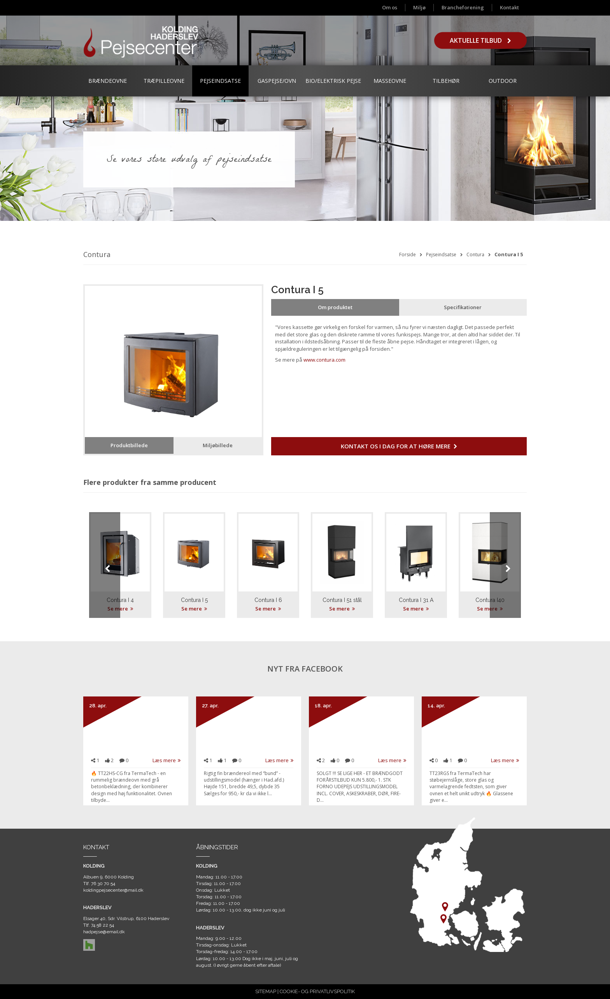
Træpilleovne (164, 80)
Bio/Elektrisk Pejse (333, 80)
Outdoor (503, 80)
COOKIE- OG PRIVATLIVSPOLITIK (317, 991)
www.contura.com (324, 359)
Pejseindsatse (220, 80)
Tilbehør (446, 80)
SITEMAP (265, 991)
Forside (407, 254)
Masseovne (389, 80)
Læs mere (166, 760)
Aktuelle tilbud (480, 40)
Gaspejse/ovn (277, 80)
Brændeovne (107, 80)
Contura (475, 254)
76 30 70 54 (103, 883)
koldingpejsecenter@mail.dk (113, 890)
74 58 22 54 (102, 925)
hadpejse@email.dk (104, 931)
